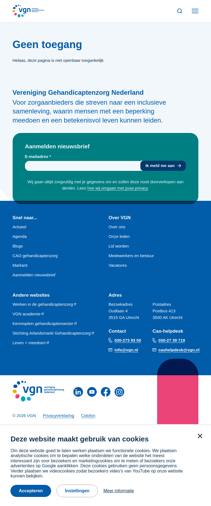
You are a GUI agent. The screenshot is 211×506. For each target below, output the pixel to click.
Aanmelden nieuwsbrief (34, 275)
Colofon (88, 416)
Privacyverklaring (58, 416)
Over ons (117, 227)
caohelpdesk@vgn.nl (179, 350)
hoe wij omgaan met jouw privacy (117, 188)
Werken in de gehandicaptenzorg (45, 304)
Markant (20, 265)
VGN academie (29, 314)
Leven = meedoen (31, 343)
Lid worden (119, 246)
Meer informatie (118, 490)
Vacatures (118, 265)
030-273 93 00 (128, 340)
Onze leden (119, 236)
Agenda (20, 236)
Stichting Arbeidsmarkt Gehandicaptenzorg (54, 333)
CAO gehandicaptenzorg (35, 256)
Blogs (18, 246)
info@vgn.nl (126, 350)
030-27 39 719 (172, 340)
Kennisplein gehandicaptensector (45, 323)
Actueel (19, 227)
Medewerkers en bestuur (131, 256)
